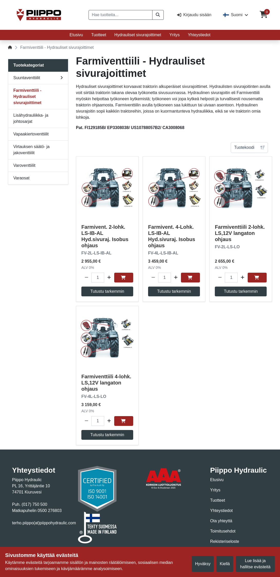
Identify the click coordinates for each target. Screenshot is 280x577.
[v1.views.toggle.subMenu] (61, 78)
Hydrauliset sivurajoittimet (137, 35)
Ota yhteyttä (221, 521)
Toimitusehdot (223, 531)
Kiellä (225, 564)
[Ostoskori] (264, 15)
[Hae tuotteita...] (120, 15)
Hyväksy (202, 564)
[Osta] (123, 277)
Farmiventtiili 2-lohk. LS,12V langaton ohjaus (240, 233)
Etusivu (76, 35)
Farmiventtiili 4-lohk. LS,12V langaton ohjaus (106, 383)
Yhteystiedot (199, 35)
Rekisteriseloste (224, 541)
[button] (158, 15)
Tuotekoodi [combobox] (244, 147)
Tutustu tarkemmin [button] (107, 291)
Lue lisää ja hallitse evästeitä (255, 563)
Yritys (174, 35)
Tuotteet (98, 35)
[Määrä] (97, 277)
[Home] (10, 47)
